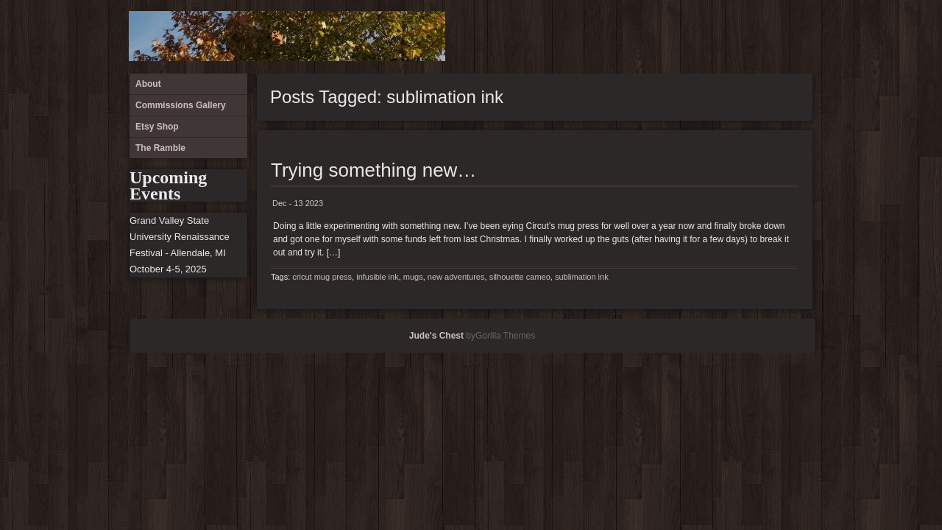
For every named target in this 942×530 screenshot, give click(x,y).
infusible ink (377, 276)
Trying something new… (373, 170)
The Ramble (797, 37)
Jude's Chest (436, 336)
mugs (413, 276)
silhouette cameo (519, 276)
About (724, 37)
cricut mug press (322, 276)
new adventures (456, 276)
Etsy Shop (773, 37)
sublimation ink (582, 276)
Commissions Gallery (748, 37)
